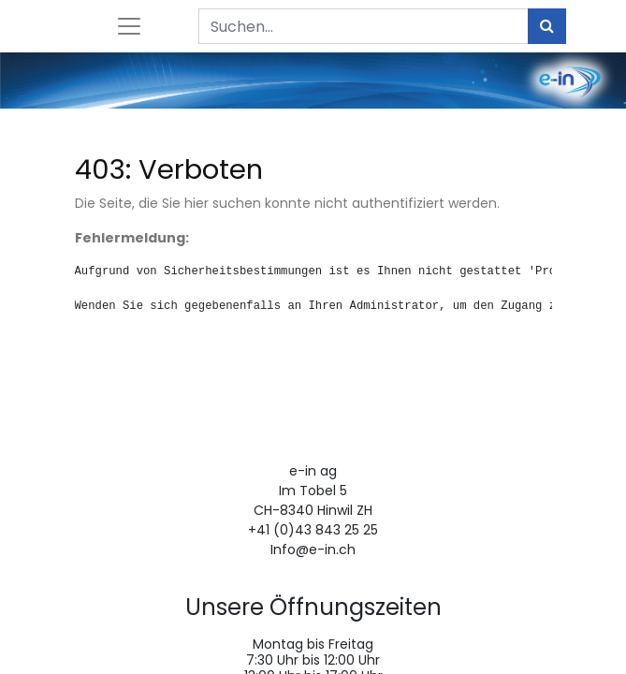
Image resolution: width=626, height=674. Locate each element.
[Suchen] (547, 26)
